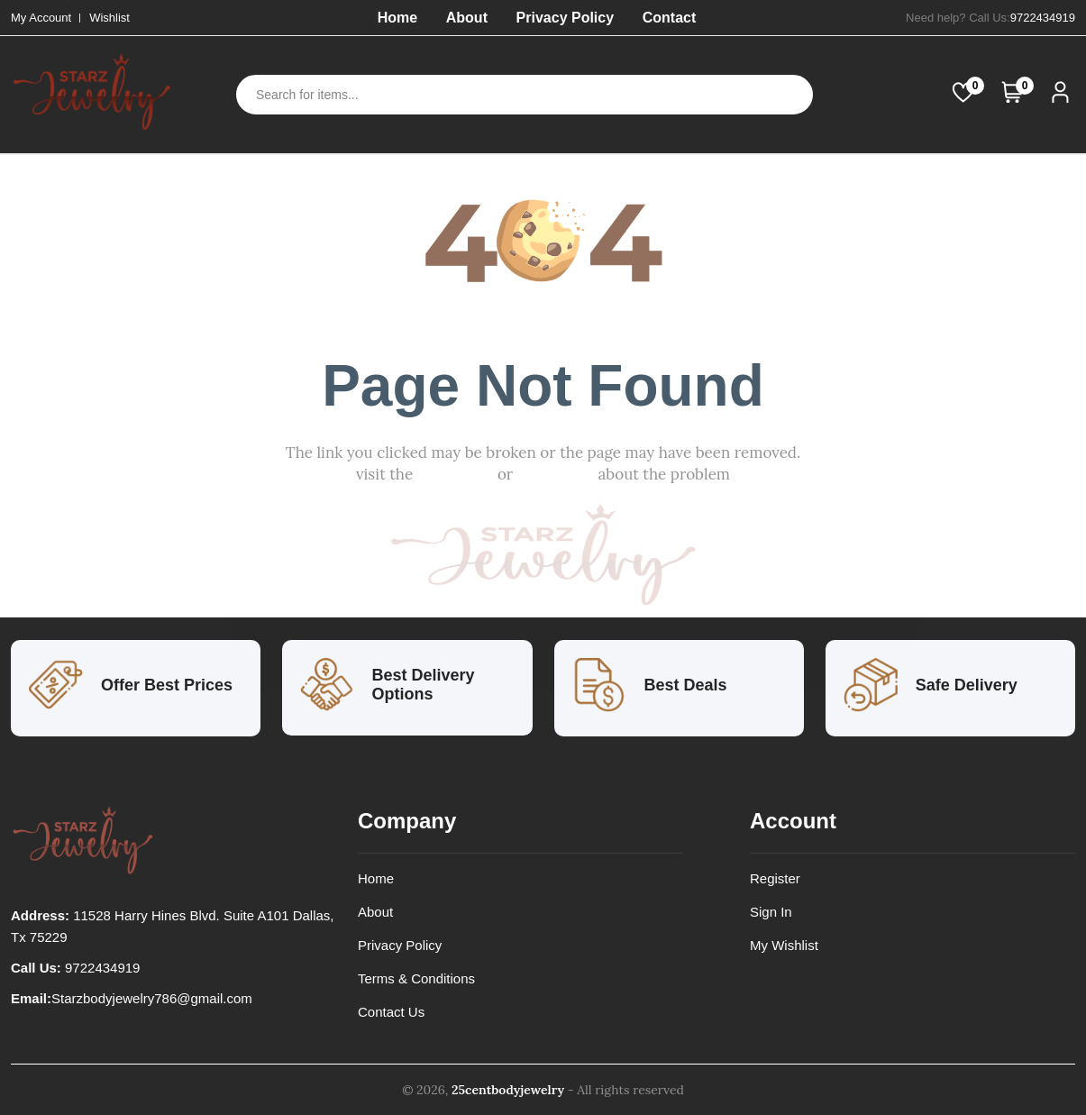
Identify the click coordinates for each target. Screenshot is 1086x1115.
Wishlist (109, 17)
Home (397, 17)
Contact (670, 17)
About (467, 17)
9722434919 (1042, 17)
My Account (41, 17)
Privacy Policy (565, 17)
